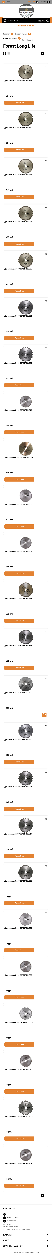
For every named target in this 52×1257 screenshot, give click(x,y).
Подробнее (19, 103)
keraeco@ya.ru (12, 1221)
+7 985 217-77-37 (13, 1217)
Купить (44, 715)
